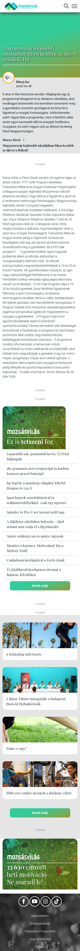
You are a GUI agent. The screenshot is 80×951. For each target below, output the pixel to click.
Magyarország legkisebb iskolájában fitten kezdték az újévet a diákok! (38, 147)
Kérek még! (40, 585)
